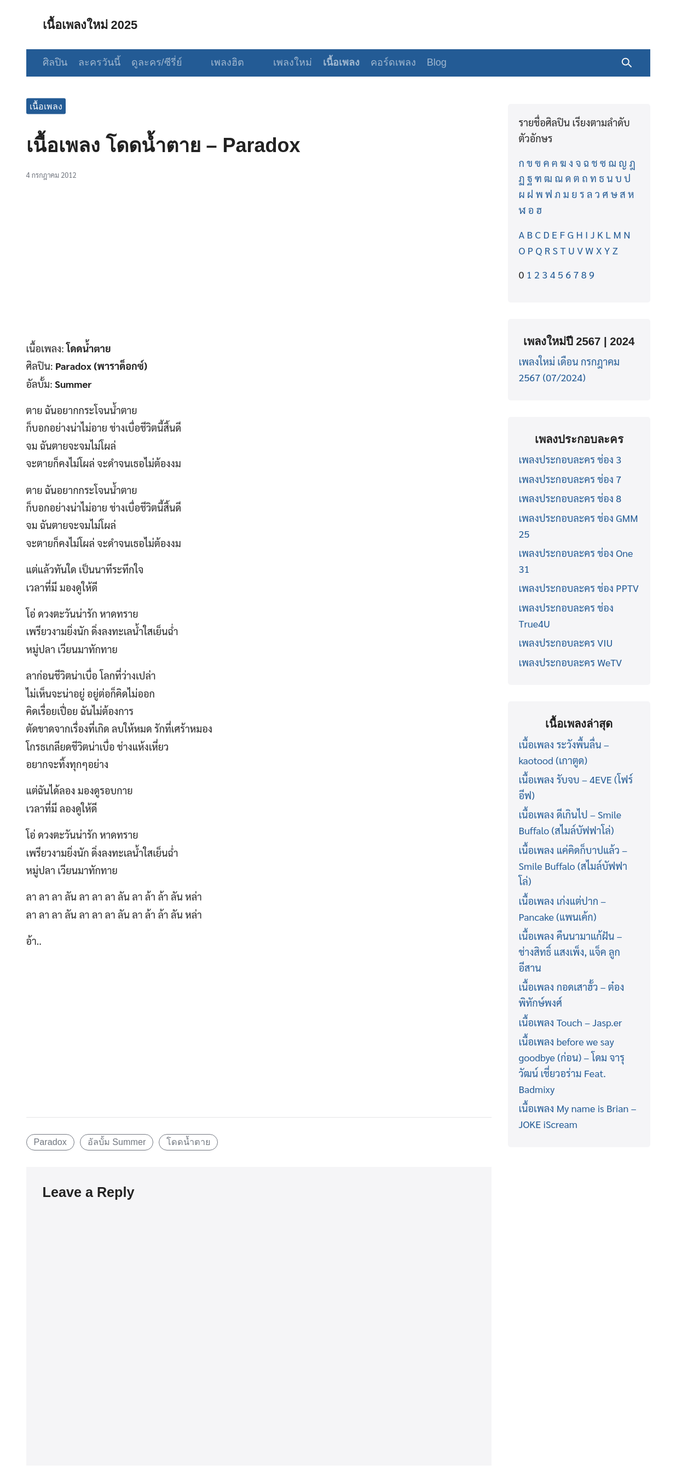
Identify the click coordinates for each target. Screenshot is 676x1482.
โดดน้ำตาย (188, 1142)
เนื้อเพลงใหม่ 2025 (95, 24)
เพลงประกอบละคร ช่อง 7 (570, 479)
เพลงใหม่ (278, 62)
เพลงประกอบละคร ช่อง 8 (570, 498)
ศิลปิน (55, 62)
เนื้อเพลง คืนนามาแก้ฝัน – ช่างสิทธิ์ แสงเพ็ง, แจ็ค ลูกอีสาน (570, 951)
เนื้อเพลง (327, 62)
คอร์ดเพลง (379, 62)
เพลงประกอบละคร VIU (566, 642)
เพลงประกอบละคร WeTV (570, 662)
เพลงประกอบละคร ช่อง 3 (570, 459)
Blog (423, 62)
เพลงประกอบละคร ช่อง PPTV (579, 588)
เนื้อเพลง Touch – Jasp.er (570, 1022)
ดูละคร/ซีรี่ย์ (156, 62)
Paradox (49, 1142)
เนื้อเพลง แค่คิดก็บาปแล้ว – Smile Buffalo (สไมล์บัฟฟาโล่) (573, 866)
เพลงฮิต (221, 62)
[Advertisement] (259, 266)
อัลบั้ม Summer (117, 1142)
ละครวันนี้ (99, 62)
